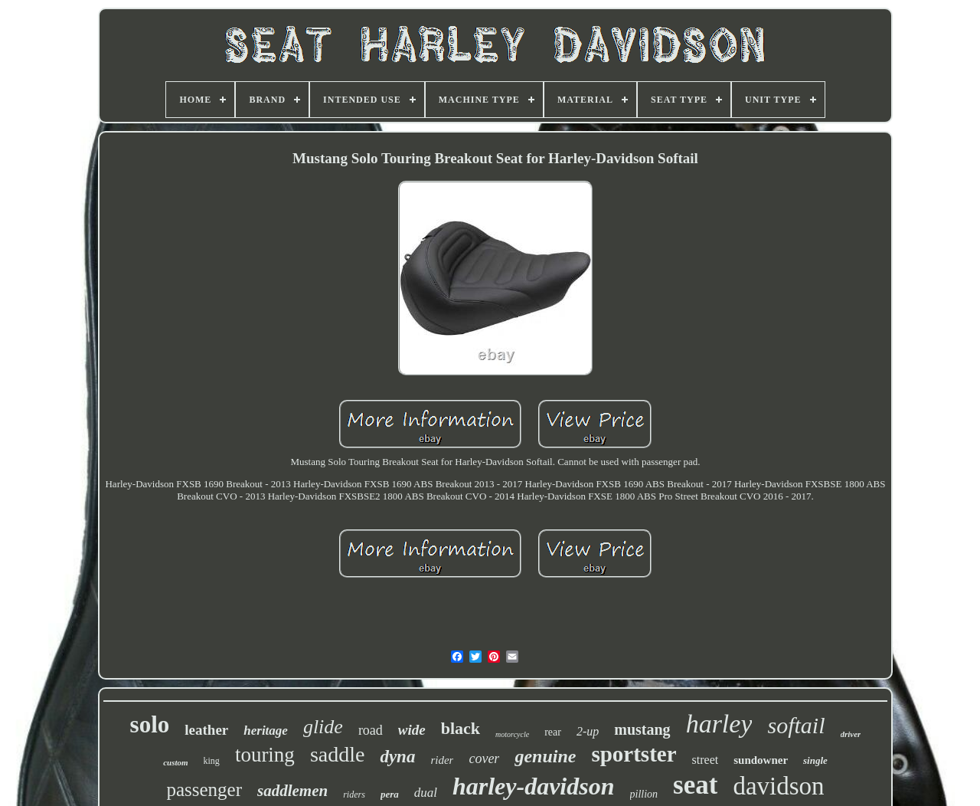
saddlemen (292, 790)
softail (796, 725)
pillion (644, 794)
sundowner (760, 760)
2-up (588, 731)
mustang (642, 729)
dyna (397, 756)
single (815, 760)
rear (552, 732)
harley (719, 723)
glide (323, 727)
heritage (265, 730)
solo (150, 724)
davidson (778, 786)
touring (265, 754)
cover (484, 758)
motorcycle (512, 734)
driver (851, 734)
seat (695, 785)
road (370, 730)
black (460, 728)
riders (354, 794)
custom (175, 762)
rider (441, 760)
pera (390, 794)
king (212, 760)
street (705, 759)
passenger (204, 789)
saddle (337, 754)
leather (206, 730)
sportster (633, 754)
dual (425, 792)
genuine (545, 756)
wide (412, 730)
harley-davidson (533, 786)
